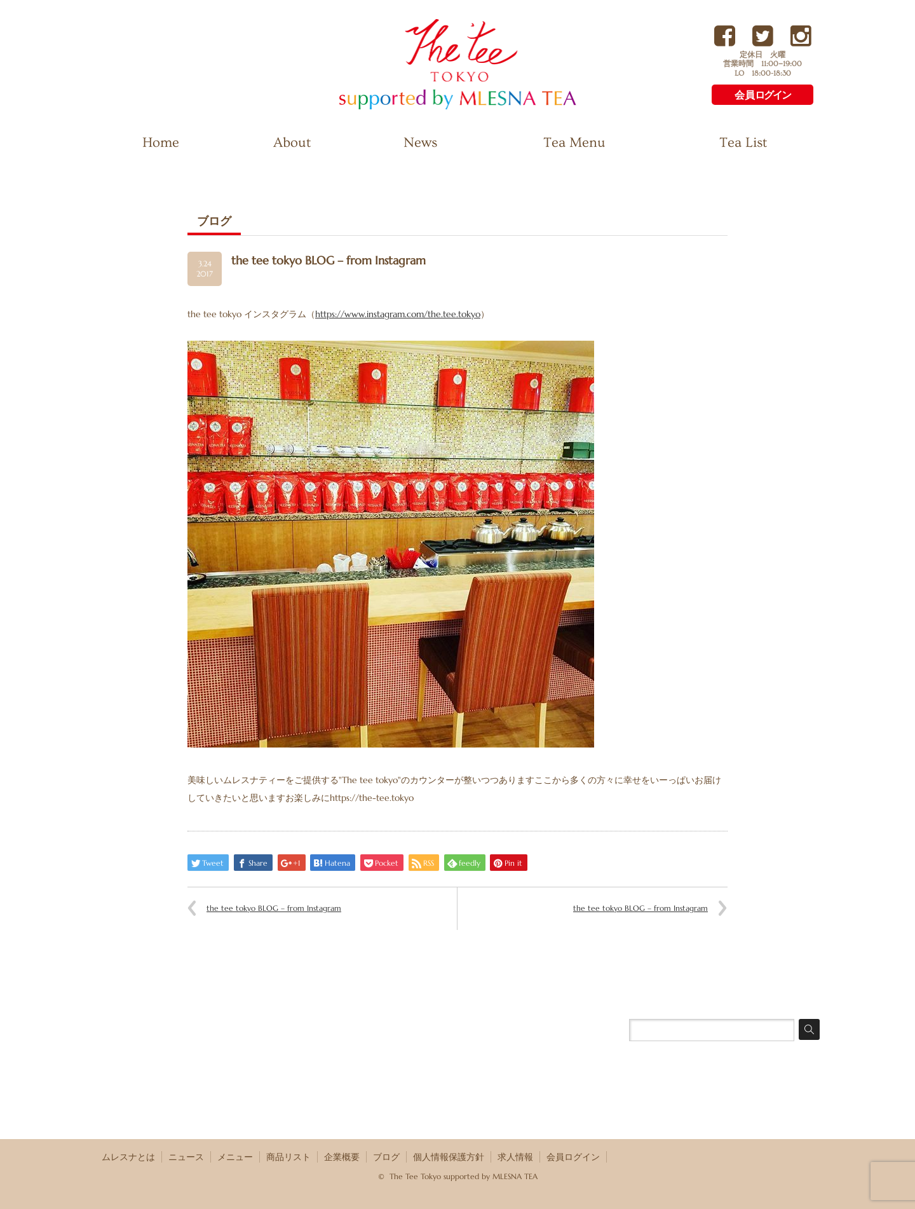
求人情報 (515, 1157)
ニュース (186, 1157)
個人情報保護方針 (448, 1157)
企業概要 (342, 1157)
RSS (812, 1156)
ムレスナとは (128, 1157)
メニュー (235, 1157)
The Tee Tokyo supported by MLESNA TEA (435, 108)
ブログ (386, 1157)
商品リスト (288, 1157)
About (292, 143)
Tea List (743, 143)
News (420, 143)
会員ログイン (573, 1157)
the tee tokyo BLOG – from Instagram (274, 908)
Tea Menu (574, 143)
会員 (762, 95)
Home (160, 143)
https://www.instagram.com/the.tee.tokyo (397, 314)
